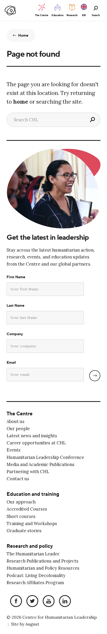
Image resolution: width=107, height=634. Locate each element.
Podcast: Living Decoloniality (36, 575)
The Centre (20, 414)
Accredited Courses (27, 509)
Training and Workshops (32, 523)
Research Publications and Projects (42, 561)
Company (15, 334)
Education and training (33, 494)
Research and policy (30, 546)
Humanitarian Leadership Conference (45, 457)
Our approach (21, 502)
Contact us (18, 478)
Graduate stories (24, 530)
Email (11, 362)
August (32, 624)
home (20, 101)
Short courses (21, 516)
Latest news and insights (32, 435)
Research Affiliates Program (35, 582)
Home (23, 35)
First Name (16, 277)
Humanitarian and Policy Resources (43, 568)
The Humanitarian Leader (33, 553)
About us (15, 421)
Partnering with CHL (28, 471)
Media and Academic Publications (40, 464)
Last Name (15, 305)
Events (14, 450)
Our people (18, 428)
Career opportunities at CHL (36, 442)
